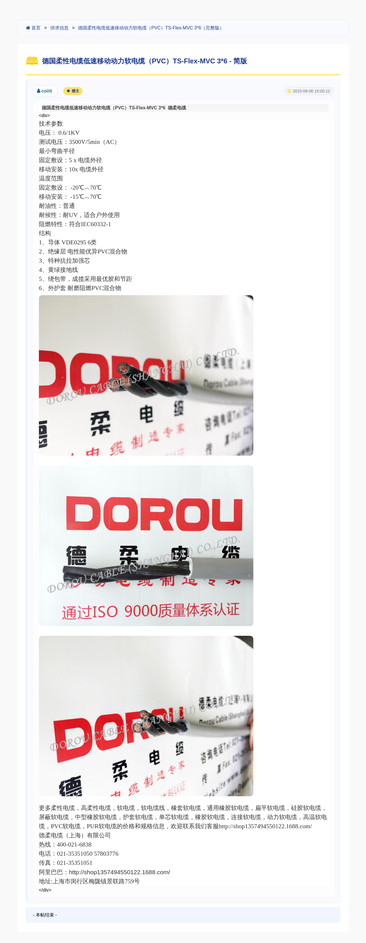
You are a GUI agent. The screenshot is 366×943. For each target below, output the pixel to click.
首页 (33, 27)
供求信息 (59, 27)
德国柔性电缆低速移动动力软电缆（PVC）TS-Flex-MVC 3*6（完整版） (151, 27)
